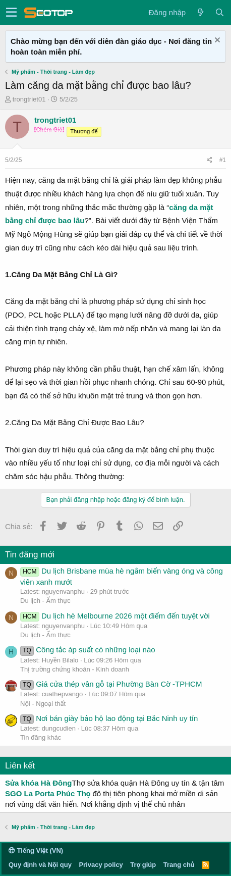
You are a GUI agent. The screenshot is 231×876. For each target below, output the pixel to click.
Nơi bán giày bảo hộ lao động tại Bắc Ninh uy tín (109, 718)
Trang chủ (178, 864)
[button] (11, 12)
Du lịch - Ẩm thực (45, 600)
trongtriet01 (29, 99)
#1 (222, 160)
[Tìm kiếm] (219, 12)
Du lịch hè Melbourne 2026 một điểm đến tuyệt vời (115, 615)
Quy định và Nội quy (40, 864)
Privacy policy (101, 864)
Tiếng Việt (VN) (36, 850)
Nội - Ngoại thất (43, 703)
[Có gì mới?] (200, 12)
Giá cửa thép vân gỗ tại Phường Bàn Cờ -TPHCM (111, 684)
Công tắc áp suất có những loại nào (87, 649)
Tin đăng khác (40, 737)
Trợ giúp (143, 864)
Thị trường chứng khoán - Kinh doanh (74, 669)
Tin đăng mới (29, 554)
